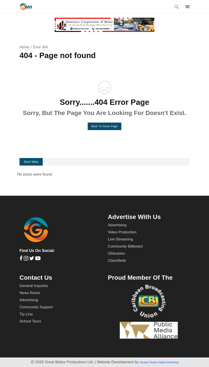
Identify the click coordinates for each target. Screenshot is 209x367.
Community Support (36, 307)
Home (24, 47)
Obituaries (116, 253)
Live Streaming (120, 239)
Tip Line (26, 314)
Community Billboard (125, 246)
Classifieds (117, 260)
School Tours (30, 321)
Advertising (117, 225)
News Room (29, 293)
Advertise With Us (134, 216)
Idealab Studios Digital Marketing (159, 362)
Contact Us (35, 277)
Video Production (122, 232)
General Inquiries (33, 286)
